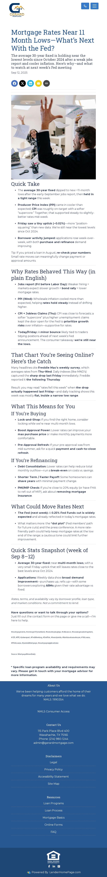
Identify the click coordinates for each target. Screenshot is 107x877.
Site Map (53, 783)
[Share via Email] (38, 83)
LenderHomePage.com (65, 872)
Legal (53, 762)
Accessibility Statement (53, 776)
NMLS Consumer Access (54, 711)
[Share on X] (22, 83)
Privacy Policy (53, 769)
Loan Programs (54, 803)
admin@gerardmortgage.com (54, 742)
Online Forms (53, 824)
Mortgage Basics (53, 817)
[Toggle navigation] (94, 6)
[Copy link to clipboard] (46, 83)
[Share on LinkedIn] (30, 83)
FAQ (53, 831)
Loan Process (53, 810)
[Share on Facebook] (14, 83)
